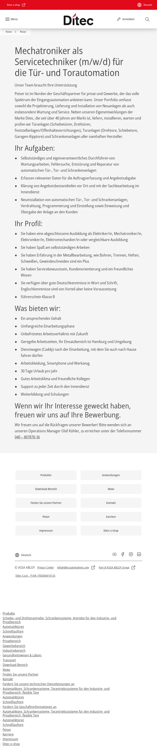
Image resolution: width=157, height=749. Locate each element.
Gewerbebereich (14, 646)
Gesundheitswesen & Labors (22, 655)
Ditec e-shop (11, 744)
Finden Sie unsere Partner (20, 674)
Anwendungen (12, 636)
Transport (9, 660)
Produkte (9, 613)
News (6, 669)
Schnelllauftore (13, 631)
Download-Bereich (15, 665)
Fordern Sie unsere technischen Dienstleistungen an (39, 684)
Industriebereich (14, 650)
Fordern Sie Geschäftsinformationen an (30, 707)
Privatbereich (12, 641)
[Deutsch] (144, 5)
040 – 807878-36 (27, 437)
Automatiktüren (13, 626)
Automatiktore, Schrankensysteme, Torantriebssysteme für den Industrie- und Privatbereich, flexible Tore (56, 690)
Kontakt (8, 679)
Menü (14, 19)
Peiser (7, 729)
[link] (16, 5)
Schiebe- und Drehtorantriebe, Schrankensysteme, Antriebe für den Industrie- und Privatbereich (59, 620)
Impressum (10, 739)
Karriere (8, 734)
